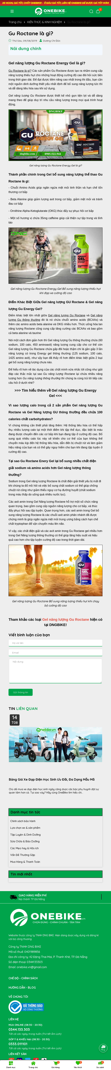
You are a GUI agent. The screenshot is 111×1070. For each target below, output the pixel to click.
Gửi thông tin (20, 692)
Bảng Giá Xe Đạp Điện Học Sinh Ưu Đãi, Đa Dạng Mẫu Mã (52, 779)
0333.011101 (18, 1044)
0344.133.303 (19, 1029)
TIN (23, 708)
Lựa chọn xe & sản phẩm (25, 827)
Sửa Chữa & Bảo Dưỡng (25, 841)
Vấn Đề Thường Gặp (22, 855)
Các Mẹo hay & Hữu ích (24, 848)
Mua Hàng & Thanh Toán (25, 861)
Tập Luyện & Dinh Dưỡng (25, 834)
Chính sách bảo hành (22, 821)
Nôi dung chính (25, 48)
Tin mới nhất (21, 874)
